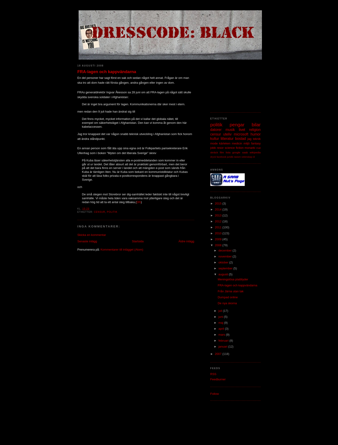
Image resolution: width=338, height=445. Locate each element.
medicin (237, 143)
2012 (219, 221)
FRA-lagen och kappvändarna (106, 71)
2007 (219, 354)
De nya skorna (227, 303)
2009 (219, 239)
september (225, 268)
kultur (214, 139)
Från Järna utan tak (231, 291)
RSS (213, 374)
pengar (237, 124)
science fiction (234, 147)
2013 (219, 215)
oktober (223, 262)
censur (99, 212)
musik (230, 130)
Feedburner (218, 379)
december (225, 250)
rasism (237, 157)
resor (220, 147)
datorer (216, 130)
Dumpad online (228, 297)
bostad (240, 139)
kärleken (224, 143)
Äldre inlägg (186, 241)
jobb (213, 147)
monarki (250, 147)
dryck (213, 157)
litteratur (227, 139)
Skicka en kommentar (91, 235)
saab (245, 152)
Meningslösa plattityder (233, 279)
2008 (219, 245)
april (221, 328)
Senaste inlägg (87, 241)
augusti (223, 274)
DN (139, 202)
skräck (214, 152)
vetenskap (247, 157)
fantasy (256, 143)
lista (228, 152)
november (225, 256)
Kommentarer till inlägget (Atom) (122, 249)
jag (249, 139)
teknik (257, 139)
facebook (221, 157)
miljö (247, 143)
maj (221, 322)
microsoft (241, 134)
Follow (214, 393)
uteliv (227, 134)
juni (221, 316)
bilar (256, 124)
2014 (219, 209)
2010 (219, 233)
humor (255, 134)
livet (242, 130)
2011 (219, 227)
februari (223, 340)
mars (222, 334)
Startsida (138, 241)
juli (220, 310)
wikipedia (255, 152)
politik (112, 212)
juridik (230, 157)
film (222, 152)
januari (223, 346)
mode (214, 143)
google (236, 152)
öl (254, 157)
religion (255, 130)
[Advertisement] (233, 84)
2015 (219, 203)
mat (258, 147)
